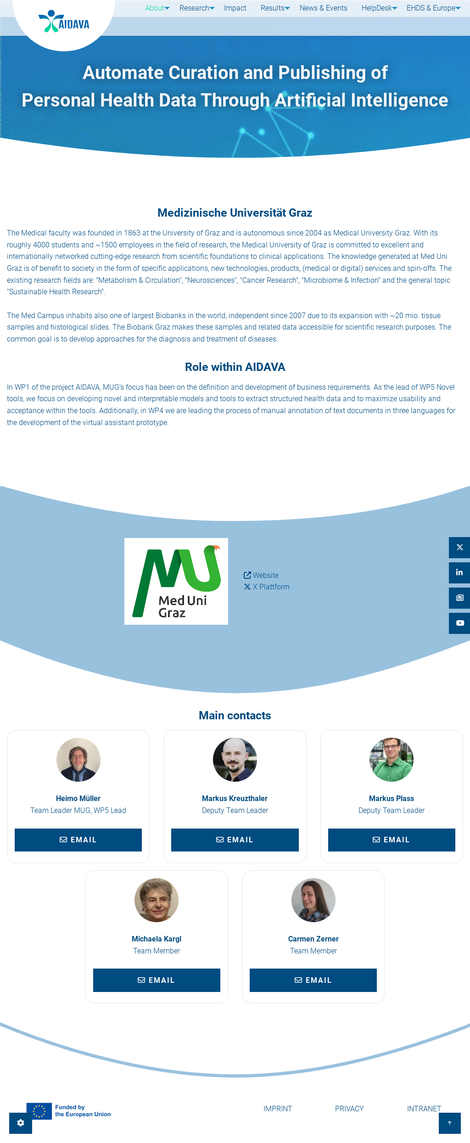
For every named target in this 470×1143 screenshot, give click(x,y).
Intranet (424, 1108)
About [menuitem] (151, 17)
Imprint (277, 1108)
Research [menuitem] (192, 17)
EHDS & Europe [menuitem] (427, 17)
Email (78, 839)
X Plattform (271, 587)
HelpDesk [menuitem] (372, 17)
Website (266, 575)
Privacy (349, 1108)
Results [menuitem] (269, 17)
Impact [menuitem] (235, 17)
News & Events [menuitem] (322, 17)
